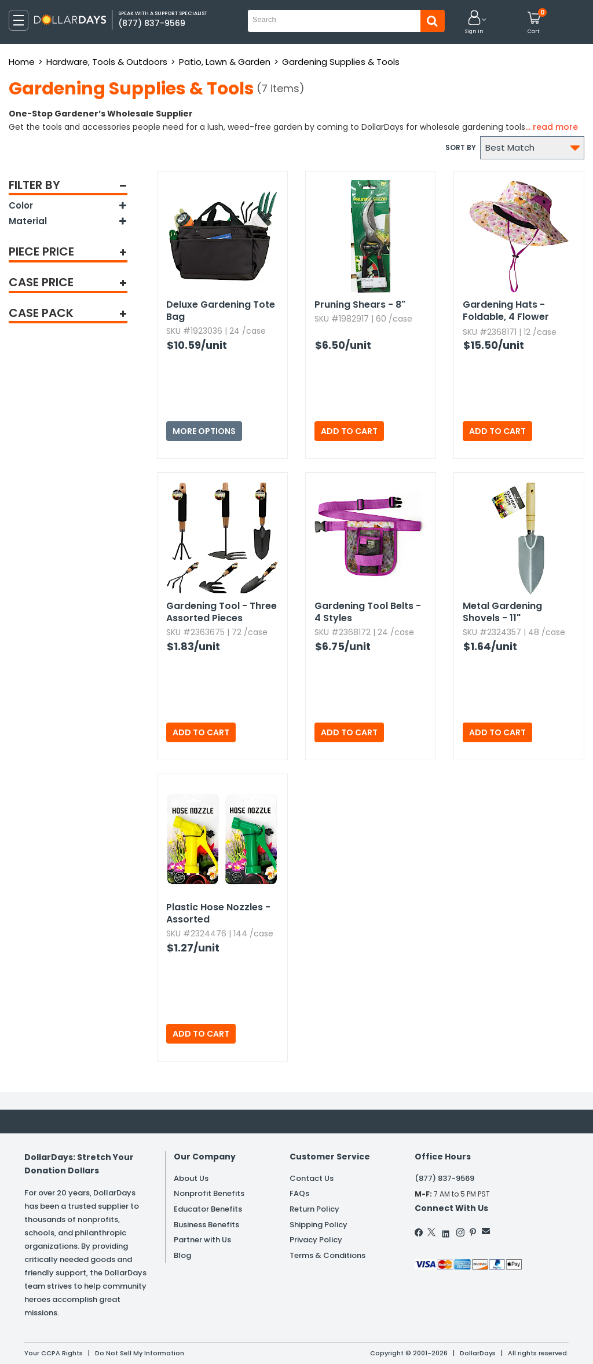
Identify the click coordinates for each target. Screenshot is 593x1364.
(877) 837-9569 (444, 1178)
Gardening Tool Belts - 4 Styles (367, 612)
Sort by (460, 147)
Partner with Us (202, 1239)
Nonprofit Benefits (209, 1193)
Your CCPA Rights (53, 1353)
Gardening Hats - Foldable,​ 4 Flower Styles (506, 311)
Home (22, 62)
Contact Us (312, 1178)
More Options (204, 431)
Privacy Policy (316, 1239)
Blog (182, 1255)
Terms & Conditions (327, 1255)
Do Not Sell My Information (139, 1353)
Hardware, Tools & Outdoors (106, 62)
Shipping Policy (318, 1224)
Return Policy (314, 1209)
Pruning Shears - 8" (359, 304)
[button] (474, 22)
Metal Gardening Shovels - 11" (502, 612)
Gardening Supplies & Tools (341, 62)
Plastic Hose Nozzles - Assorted (218, 913)
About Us (191, 1178)
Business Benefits (206, 1224)
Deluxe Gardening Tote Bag (220, 310)
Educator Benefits (208, 1209)
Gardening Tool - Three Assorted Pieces (221, 612)
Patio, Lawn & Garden (224, 62)
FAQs (299, 1193)
